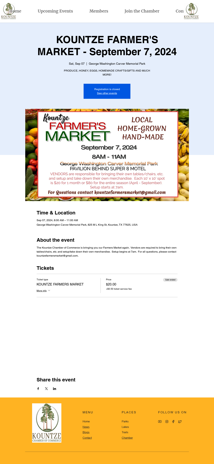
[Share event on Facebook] (38, 388)
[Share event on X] (46, 388)
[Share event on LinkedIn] (54, 388)
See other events (107, 93)
